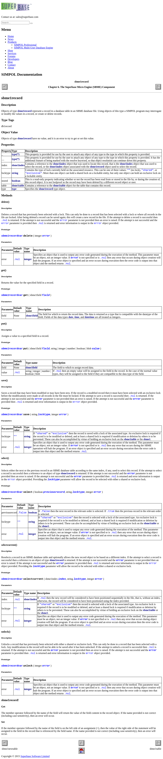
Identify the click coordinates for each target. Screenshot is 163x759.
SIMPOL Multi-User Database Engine (33, 47)
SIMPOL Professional (25, 44)
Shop (10, 50)
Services (12, 53)
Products (12, 42)
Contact (12, 64)
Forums (11, 56)
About (11, 67)
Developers (13, 59)
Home (11, 36)
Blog (10, 62)
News (10, 39)
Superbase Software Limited (35, 756)
